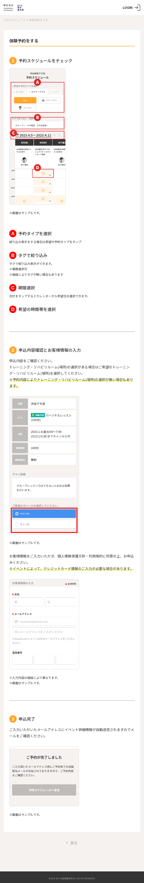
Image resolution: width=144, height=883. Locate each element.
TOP (6, 20)
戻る (72, 842)
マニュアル (19, 20)
